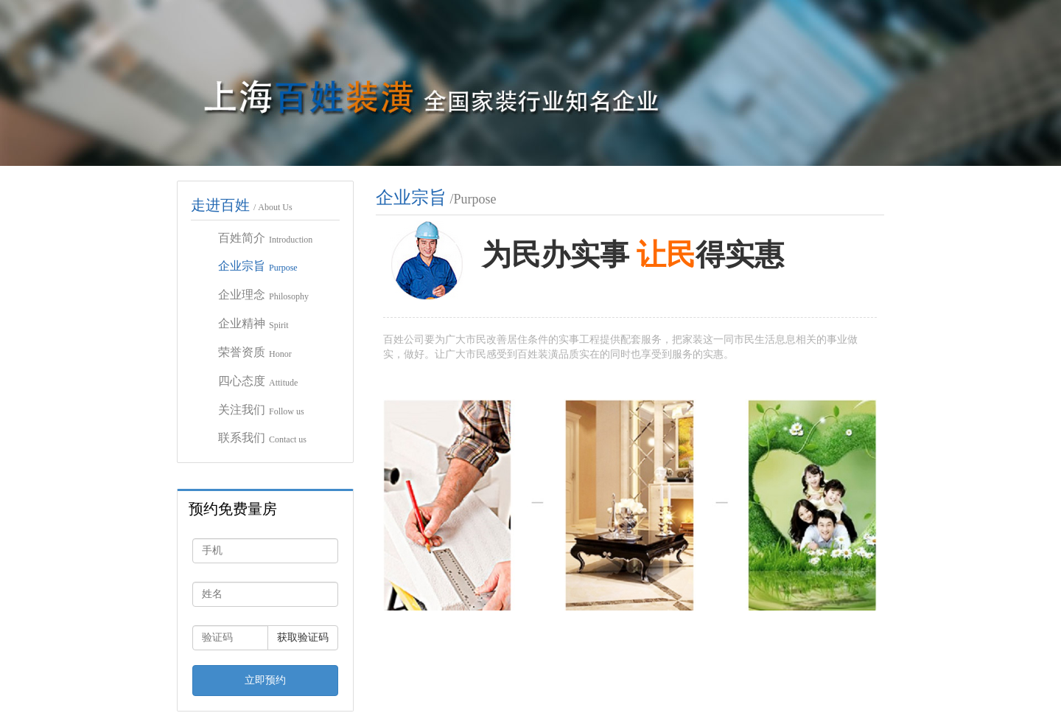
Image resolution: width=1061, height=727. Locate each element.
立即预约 (265, 680)
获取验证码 (303, 637)
